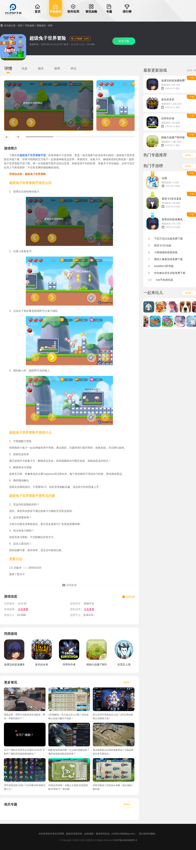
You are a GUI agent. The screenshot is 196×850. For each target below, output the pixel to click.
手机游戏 (29, 25)
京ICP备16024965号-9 (125, 840)
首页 (20, 25)
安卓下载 (124, 41)
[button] (7, 137)
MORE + (127, 682)
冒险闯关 (41, 25)
